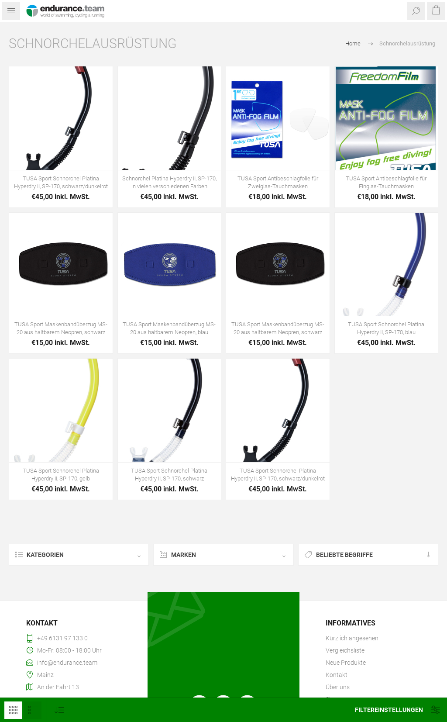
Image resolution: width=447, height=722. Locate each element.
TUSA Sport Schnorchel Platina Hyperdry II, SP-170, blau (386, 328)
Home (353, 43)
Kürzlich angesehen (352, 638)
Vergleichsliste (345, 650)
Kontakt (336, 674)
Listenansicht (32, 710)
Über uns (338, 687)
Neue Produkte (346, 662)
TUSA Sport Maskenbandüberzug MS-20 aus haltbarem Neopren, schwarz (60, 328)
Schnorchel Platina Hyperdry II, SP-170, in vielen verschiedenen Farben (169, 182)
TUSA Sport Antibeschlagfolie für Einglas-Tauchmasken (386, 182)
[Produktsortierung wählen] (59, 710)
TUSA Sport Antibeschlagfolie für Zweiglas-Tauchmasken (277, 182)
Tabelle (13, 710)
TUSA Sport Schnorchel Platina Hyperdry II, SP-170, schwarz (169, 474)
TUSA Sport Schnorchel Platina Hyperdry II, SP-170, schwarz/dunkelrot (61, 182)
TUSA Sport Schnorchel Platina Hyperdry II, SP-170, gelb (61, 474)
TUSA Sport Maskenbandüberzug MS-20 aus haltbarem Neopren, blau (169, 328)
